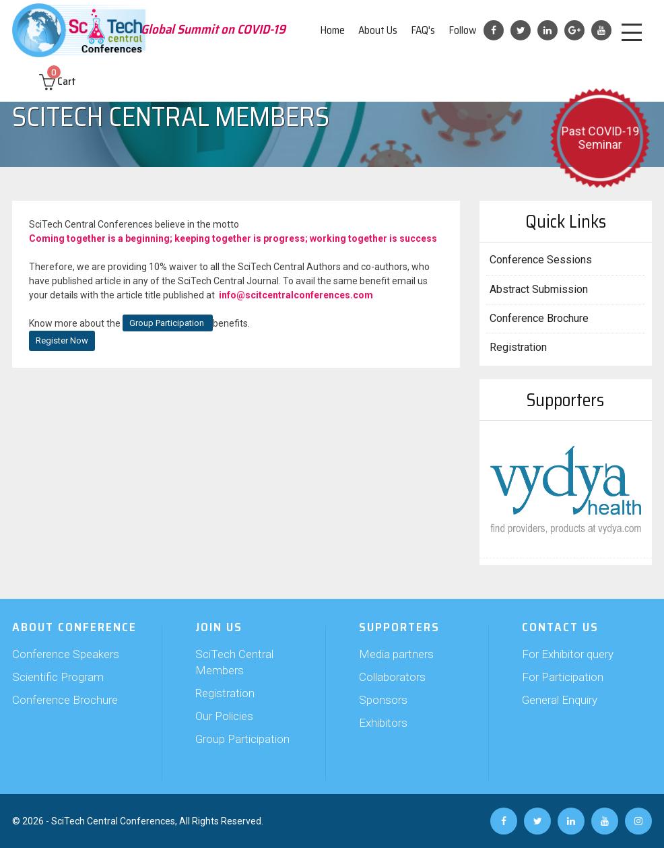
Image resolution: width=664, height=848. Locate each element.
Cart (57, 81)
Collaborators (392, 677)
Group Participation (167, 323)
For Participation (562, 677)
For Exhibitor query (567, 654)
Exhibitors (383, 722)
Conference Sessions (541, 259)
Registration (518, 347)
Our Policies (224, 716)
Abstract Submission (539, 289)
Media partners (396, 654)
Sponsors (383, 700)
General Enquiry (559, 700)
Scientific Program (58, 677)
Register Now (62, 340)
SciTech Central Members (234, 662)
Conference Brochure (539, 318)
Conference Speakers (65, 654)
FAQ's (423, 30)
